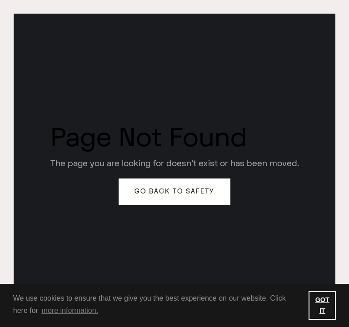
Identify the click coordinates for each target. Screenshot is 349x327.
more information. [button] (70, 310)
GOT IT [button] (322, 305)
